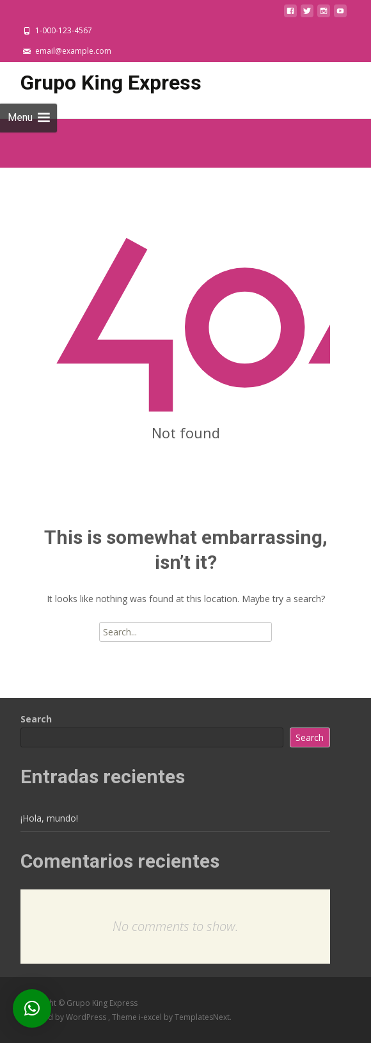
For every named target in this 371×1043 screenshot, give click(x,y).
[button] (32, 1008)
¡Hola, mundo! (49, 818)
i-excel (151, 1017)
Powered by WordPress (64, 1017)
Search (36, 719)
